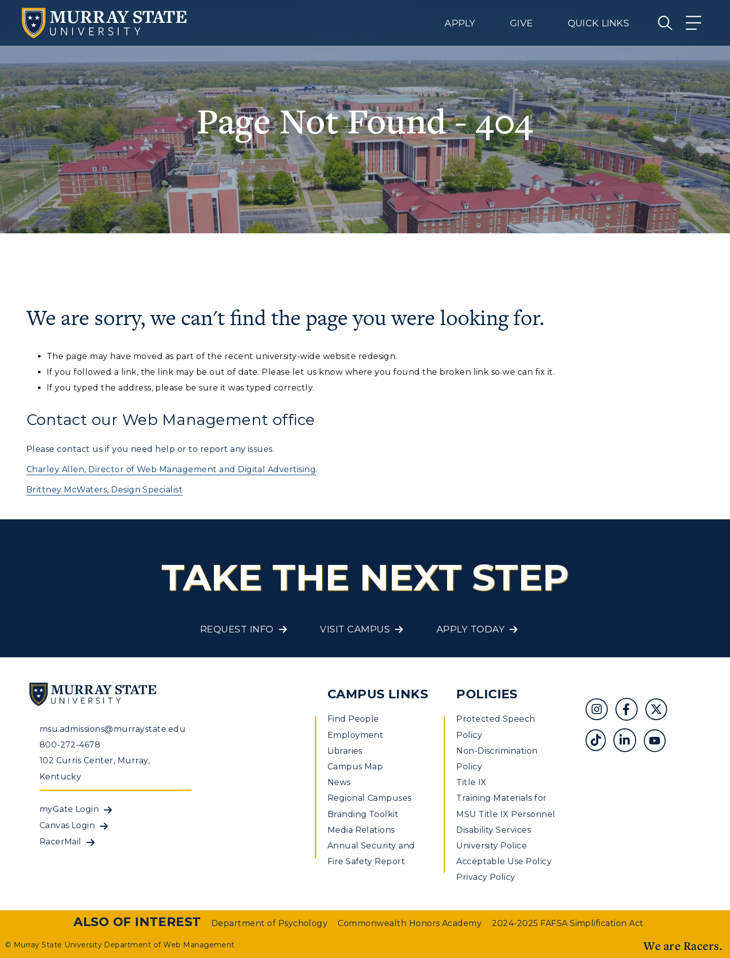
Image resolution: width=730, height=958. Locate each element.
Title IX (471, 782)
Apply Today (470, 629)
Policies (487, 694)
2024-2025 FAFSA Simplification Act (567, 923)
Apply (460, 23)
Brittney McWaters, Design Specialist (104, 489)
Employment (355, 735)
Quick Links (598, 23)
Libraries (344, 751)
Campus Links (377, 694)
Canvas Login (67, 825)
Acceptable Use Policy (504, 861)
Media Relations (361, 830)
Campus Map (355, 766)
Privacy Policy (486, 877)
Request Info (237, 629)
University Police (491, 845)
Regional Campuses (369, 798)
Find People (353, 719)
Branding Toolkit (363, 814)
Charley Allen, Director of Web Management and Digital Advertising (171, 469)
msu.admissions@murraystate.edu (113, 729)
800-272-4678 (70, 745)
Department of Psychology (269, 923)
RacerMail (61, 841)
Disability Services (493, 830)
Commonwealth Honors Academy (410, 923)
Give (521, 23)
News (339, 782)
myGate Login (69, 809)
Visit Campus (355, 629)
